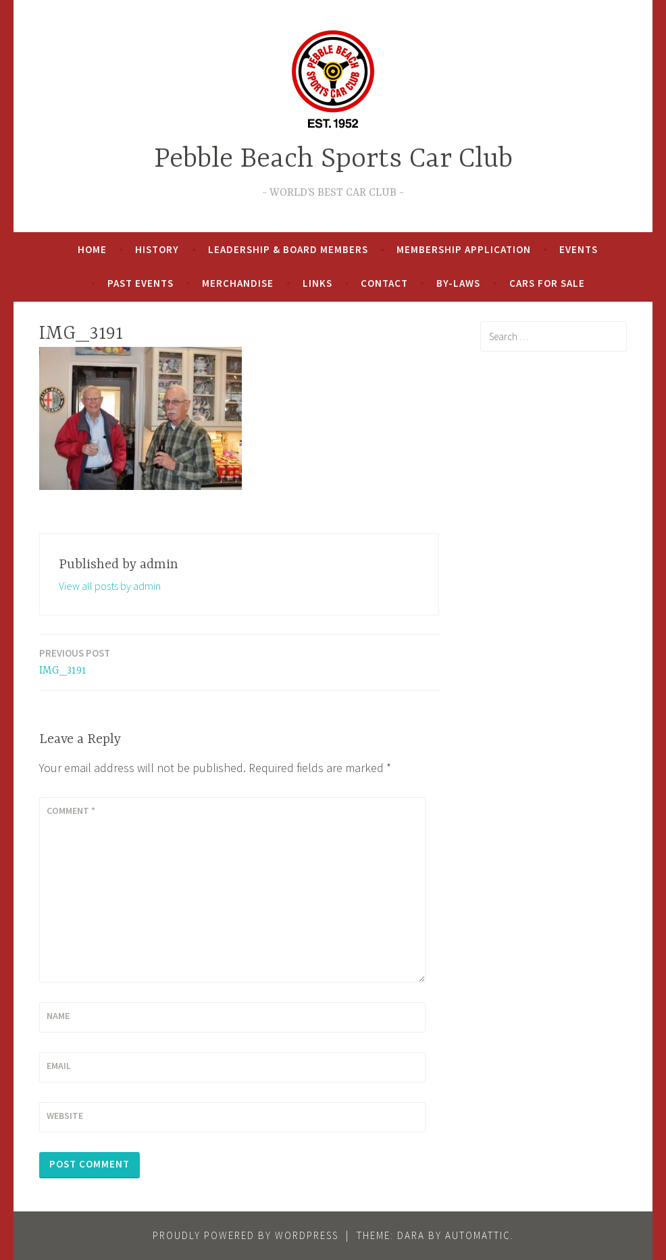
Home (92, 249)
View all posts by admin (110, 586)
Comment (71, 810)
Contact (384, 283)
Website (65, 1116)
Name (58, 1016)
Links (317, 283)
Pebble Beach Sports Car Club (333, 159)
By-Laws (458, 283)
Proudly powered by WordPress (245, 1235)
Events (578, 249)
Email (59, 1066)
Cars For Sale (547, 283)
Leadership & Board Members (288, 249)
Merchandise (238, 283)
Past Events (140, 283)
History (157, 249)
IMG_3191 (74, 661)
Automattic (478, 1235)
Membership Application (463, 249)
